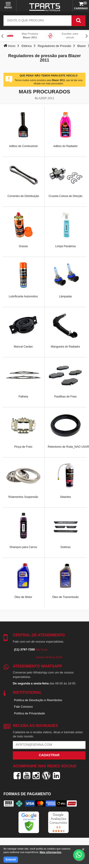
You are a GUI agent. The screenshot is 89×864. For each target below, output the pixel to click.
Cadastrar (49, 755)
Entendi (11, 859)
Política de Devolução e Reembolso (38, 700)
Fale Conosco (23, 706)
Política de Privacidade (29, 713)
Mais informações (50, 852)
